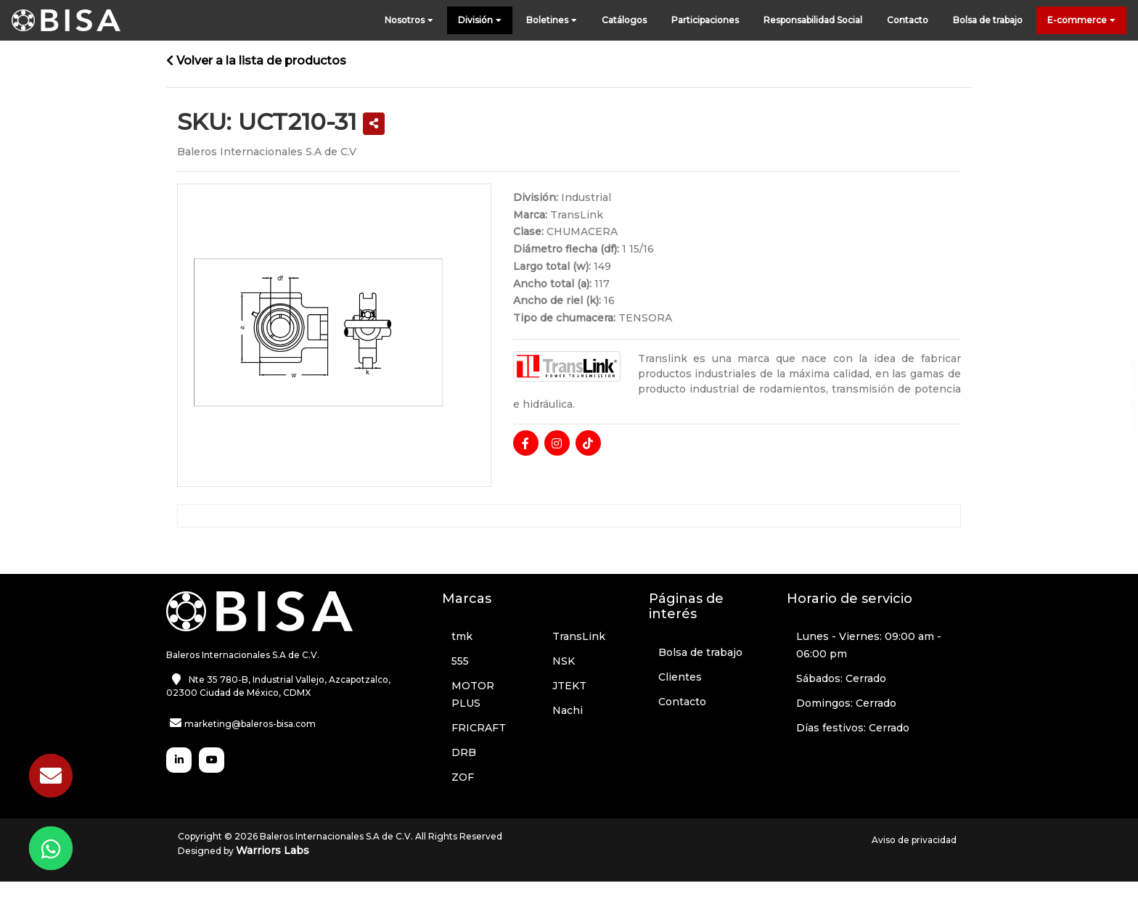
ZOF (462, 777)
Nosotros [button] (409, 21)
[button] (374, 123)
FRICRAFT (478, 727)
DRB (463, 752)
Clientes (680, 677)
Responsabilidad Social (813, 20)
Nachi (567, 710)
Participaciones (705, 20)
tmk (461, 636)
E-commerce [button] (1081, 21)
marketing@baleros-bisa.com (250, 723)
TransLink (578, 636)
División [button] (480, 21)
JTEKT (569, 685)
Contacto (907, 20)
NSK (563, 661)
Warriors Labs (272, 850)
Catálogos (624, 20)
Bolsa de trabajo (988, 20)
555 (460, 661)
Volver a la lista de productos (256, 60)
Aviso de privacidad (914, 839)
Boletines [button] (551, 21)
